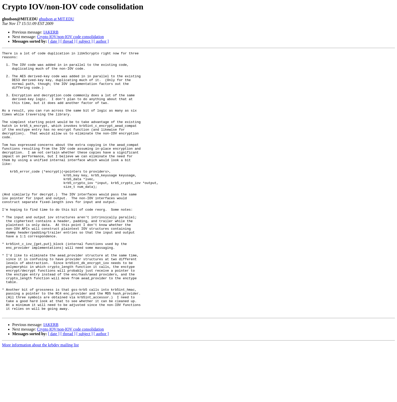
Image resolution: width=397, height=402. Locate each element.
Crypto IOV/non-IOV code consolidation (70, 37)
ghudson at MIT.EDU (56, 19)
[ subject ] (84, 41)
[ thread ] (67, 41)
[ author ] (101, 41)
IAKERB (51, 32)
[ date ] (53, 41)
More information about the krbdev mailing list (40, 397)
